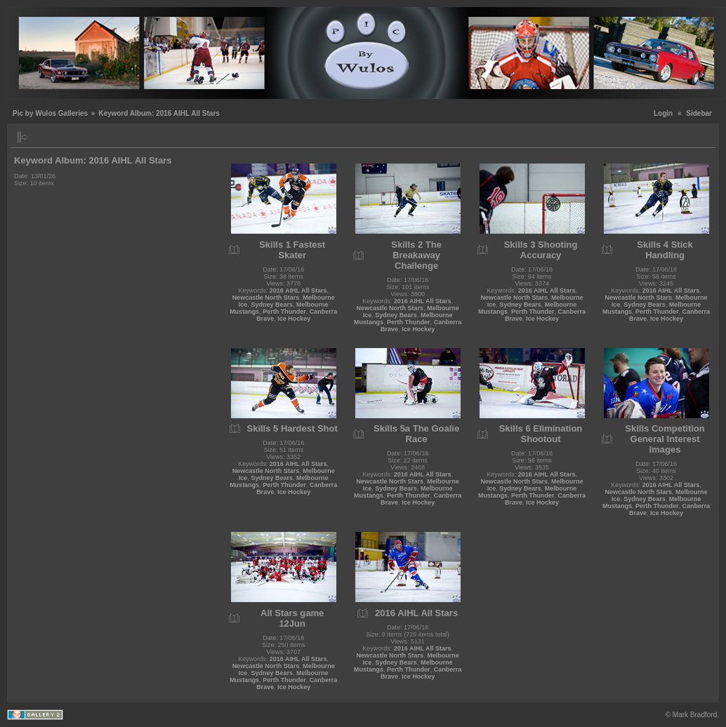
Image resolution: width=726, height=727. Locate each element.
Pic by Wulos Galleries (50, 113)
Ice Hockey (293, 318)
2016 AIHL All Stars (298, 290)
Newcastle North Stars (266, 297)
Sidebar (699, 113)
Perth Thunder (284, 311)
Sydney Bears (272, 304)
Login (663, 113)
